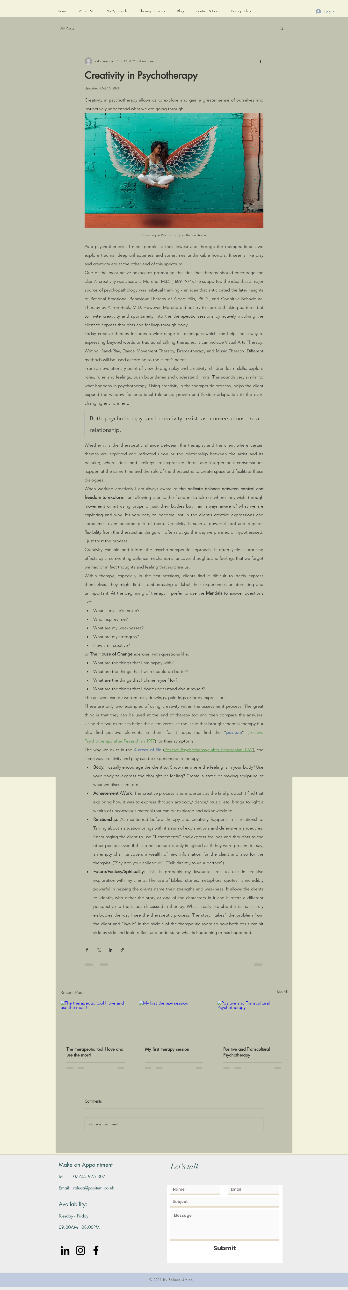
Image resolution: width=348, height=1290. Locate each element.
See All (282, 992)
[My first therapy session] (174, 1020)
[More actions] (260, 61)
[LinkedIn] (65, 1250)
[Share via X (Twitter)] (98, 949)
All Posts (67, 28)
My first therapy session (167, 1049)
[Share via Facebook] (87, 949)
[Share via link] (122, 949)
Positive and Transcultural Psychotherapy (246, 1052)
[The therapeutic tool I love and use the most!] (95, 1020)
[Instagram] (80, 1250)
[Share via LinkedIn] (110, 949)
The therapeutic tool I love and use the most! (94, 1052)
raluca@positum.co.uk (93, 1188)
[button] (281, 28)
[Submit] (225, 1248)
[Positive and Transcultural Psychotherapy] (252, 1020)
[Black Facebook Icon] (96, 1250)
